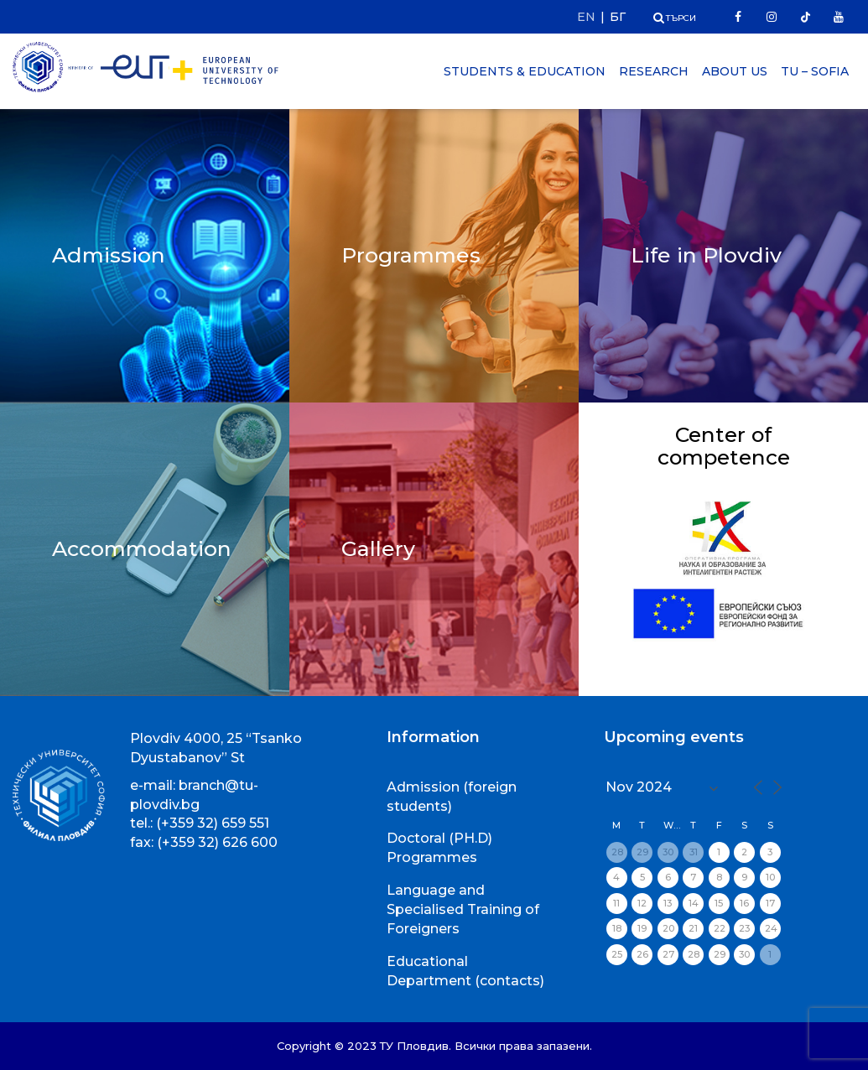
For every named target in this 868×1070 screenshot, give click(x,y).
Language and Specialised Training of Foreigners (463, 909)
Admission (108, 255)
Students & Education (525, 71)
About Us (734, 71)
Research (654, 71)
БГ (618, 16)
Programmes (411, 255)
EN (586, 16)
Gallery (378, 548)
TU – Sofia (815, 71)
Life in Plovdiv (706, 255)
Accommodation (141, 548)
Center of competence (723, 446)
